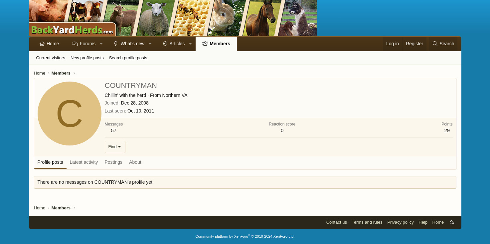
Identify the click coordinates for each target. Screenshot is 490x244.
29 (447, 130)
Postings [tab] (113, 162)
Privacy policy (400, 222)
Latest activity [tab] (84, 162)
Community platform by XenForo (245, 236)
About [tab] (135, 162)
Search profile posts (128, 57)
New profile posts (87, 57)
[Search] (443, 44)
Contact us (336, 222)
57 (114, 130)
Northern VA (175, 95)
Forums (87, 43)
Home (53, 43)
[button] (101, 44)
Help (422, 222)
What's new (132, 43)
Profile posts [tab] (50, 162)
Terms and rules (367, 222)
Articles (177, 43)
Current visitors (50, 57)
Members (220, 43)
